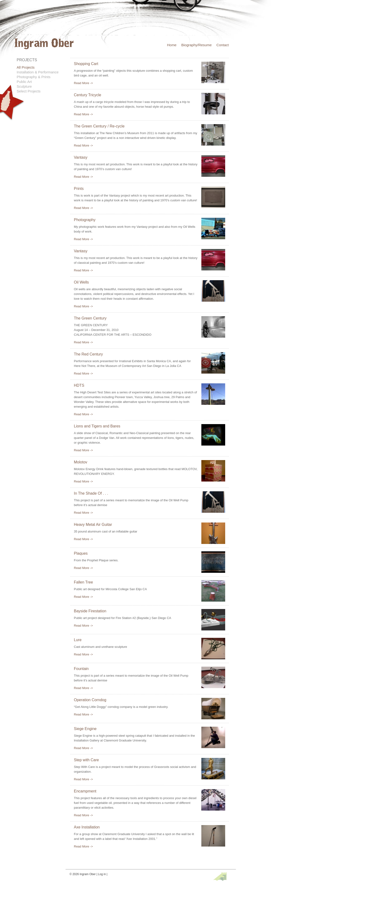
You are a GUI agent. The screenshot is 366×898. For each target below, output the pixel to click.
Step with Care (86, 760)
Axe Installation (87, 827)
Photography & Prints (34, 77)
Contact (222, 45)
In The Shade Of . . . (91, 493)
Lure (77, 640)
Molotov (80, 462)
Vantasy (80, 157)
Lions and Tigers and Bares (97, 426)
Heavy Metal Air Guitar (93, 525)
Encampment (85, 791)
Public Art (24, 82)
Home (172, 45)
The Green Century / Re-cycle (99, 126)
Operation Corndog (90, 700)
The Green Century (90, 318)
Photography (85, 220)
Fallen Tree (83, 582)
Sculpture (24, 86)
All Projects (26, 67)
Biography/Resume (196, 45)
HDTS (79, 385)
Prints (79, 189)
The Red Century (88, 354)
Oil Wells (81, 282)
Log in (102, 874)
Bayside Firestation (90, 611)
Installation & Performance (38, 72)
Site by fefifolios (219, 876)
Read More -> (83, 83)
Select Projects (29, 91)
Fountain (81, 669)
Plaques (81, 553)
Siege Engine (85, 729)
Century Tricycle (87, 95)
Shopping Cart (86, 64)
